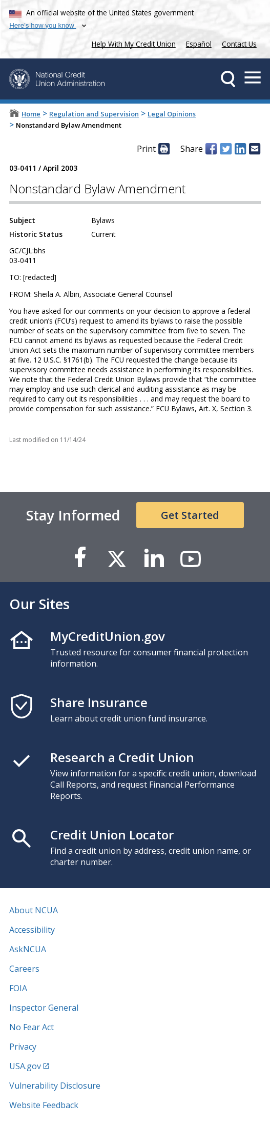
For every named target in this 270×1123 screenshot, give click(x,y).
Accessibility (32, 929)
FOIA (18, 988)
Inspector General (43, 1007)
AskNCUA (27, 949)
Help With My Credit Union (132, 43)
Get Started (190, 515)
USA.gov (25, 1066)
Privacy (22, 1046)
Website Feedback (43, 1105)
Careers (24, 968)
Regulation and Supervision (94, 113)
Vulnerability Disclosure (54, 1085)
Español (199, 44)
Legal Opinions (172, 113)
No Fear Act (31, 1027)
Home (31, 113)
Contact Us (239, 44)
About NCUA (33, 910)
